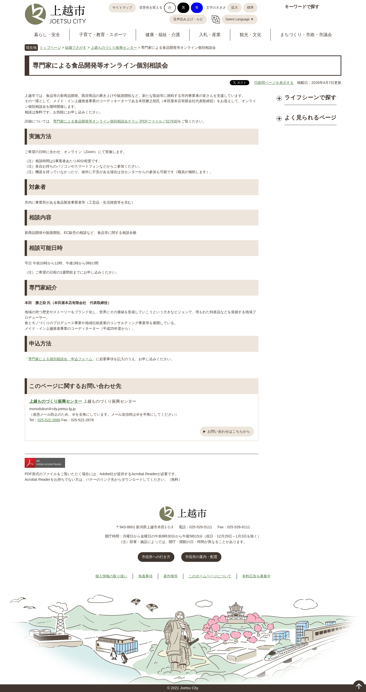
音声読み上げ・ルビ (188, 19)
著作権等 (170, 576)
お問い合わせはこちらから (228, 431)
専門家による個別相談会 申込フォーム (60, 359)
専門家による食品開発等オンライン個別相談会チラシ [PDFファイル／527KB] (115, 121)
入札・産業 (210, 34)
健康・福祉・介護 (162, 34)
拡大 (234, 7)
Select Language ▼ (240, 19)
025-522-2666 (48, 420)
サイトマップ (122, 7)
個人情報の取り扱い (111, 576)
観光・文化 (250, 34)
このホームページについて (210, 576)
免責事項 (145, 576)
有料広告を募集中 (256, 576)
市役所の (201, 557)
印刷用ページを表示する (274, 83)
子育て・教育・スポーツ (103, 34)
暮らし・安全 (47, 34)
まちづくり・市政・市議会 (306, 34)
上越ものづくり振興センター (114, 48)
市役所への (156, 557)
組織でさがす (75, 48)
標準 (250, 7)
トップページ (50, 48)
